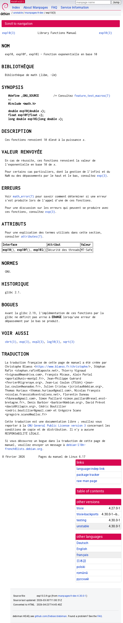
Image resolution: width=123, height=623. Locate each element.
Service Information (75, 7)
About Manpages (35, 7)
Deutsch (82, 543)
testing (81, 520)
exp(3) (102, 175)
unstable (18, 12)
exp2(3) (38, 341)
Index (16, 7)
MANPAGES (17, 1)
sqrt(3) (68, 341)
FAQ (54, 7)
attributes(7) (31, 236)
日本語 (81, 561)
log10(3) (53, 341)
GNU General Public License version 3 (57, 425)
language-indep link (91, 469)
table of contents (90, 491)
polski (81, 567)
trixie (80, 508)
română (82, 573)
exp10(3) (8, 33)
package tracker (88, 475)
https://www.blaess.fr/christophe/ (62, 366)
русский (83, 579)
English (82, 549)
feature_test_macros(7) (92, 95)
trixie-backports (87, 514)
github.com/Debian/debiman (51, 616)
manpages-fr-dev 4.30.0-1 (72, 595)
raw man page (87, 481)
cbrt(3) (10, 341)
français (82, 555)
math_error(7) (23, 196)
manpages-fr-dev (34, 12)
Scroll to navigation (19, 24)
